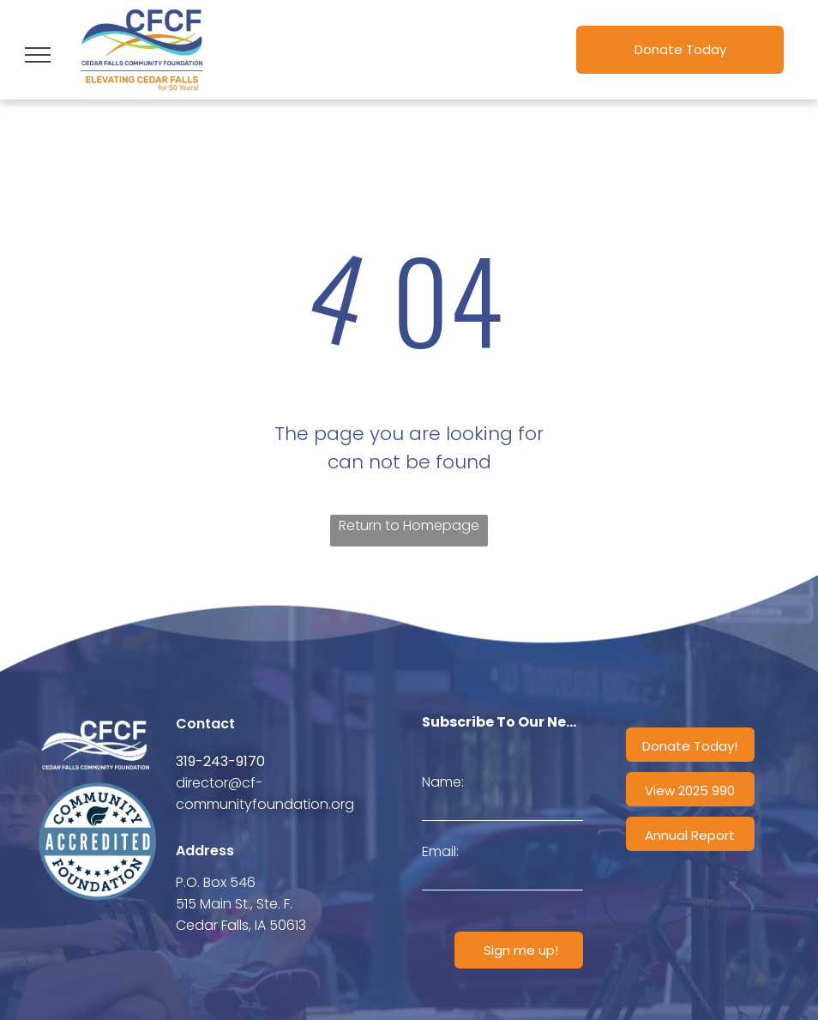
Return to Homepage (409, 525)
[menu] (37, 55)
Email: (440, 851)
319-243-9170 (220, 761)
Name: (443, 782)
